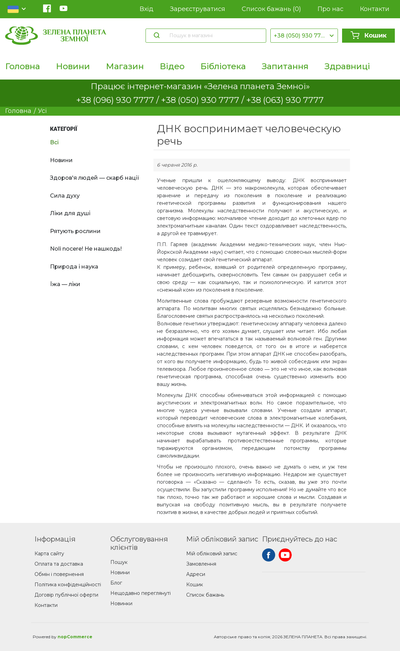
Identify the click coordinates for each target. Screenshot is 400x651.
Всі (54, 142)
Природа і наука (74, 266)
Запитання (285, 66)
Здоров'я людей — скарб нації (94, 178)
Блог (116, 583)
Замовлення (201, 564)
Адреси (195, 574)
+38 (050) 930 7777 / (203, 100)
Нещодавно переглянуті (140, 593)
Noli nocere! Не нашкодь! (86, 248)
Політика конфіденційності (67, 584)
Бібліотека (223, 66)
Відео (172, 66)
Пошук (119, 562)
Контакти (374, 9)
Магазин (125, 66)
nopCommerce (75, 636)
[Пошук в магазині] (214, 35)
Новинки (121, 603)
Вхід (146, 9)
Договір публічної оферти (66, 595)
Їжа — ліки (65, 284)
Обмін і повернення (59, 574)
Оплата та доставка (58, 564)
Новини (73, 66)
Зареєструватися (197, 9)
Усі (42, 111)
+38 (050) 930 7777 (301, 35)
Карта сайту (49, 553)
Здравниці (347, 66)
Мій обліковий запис (211, 553)
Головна (22, 66)
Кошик (368, 35)
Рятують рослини (75, 231)
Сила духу (65, 195)
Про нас (330, 9)
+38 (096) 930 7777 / (118, 100)
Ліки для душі (70, 213)
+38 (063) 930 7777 (285, 100)
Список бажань (271, 9)
